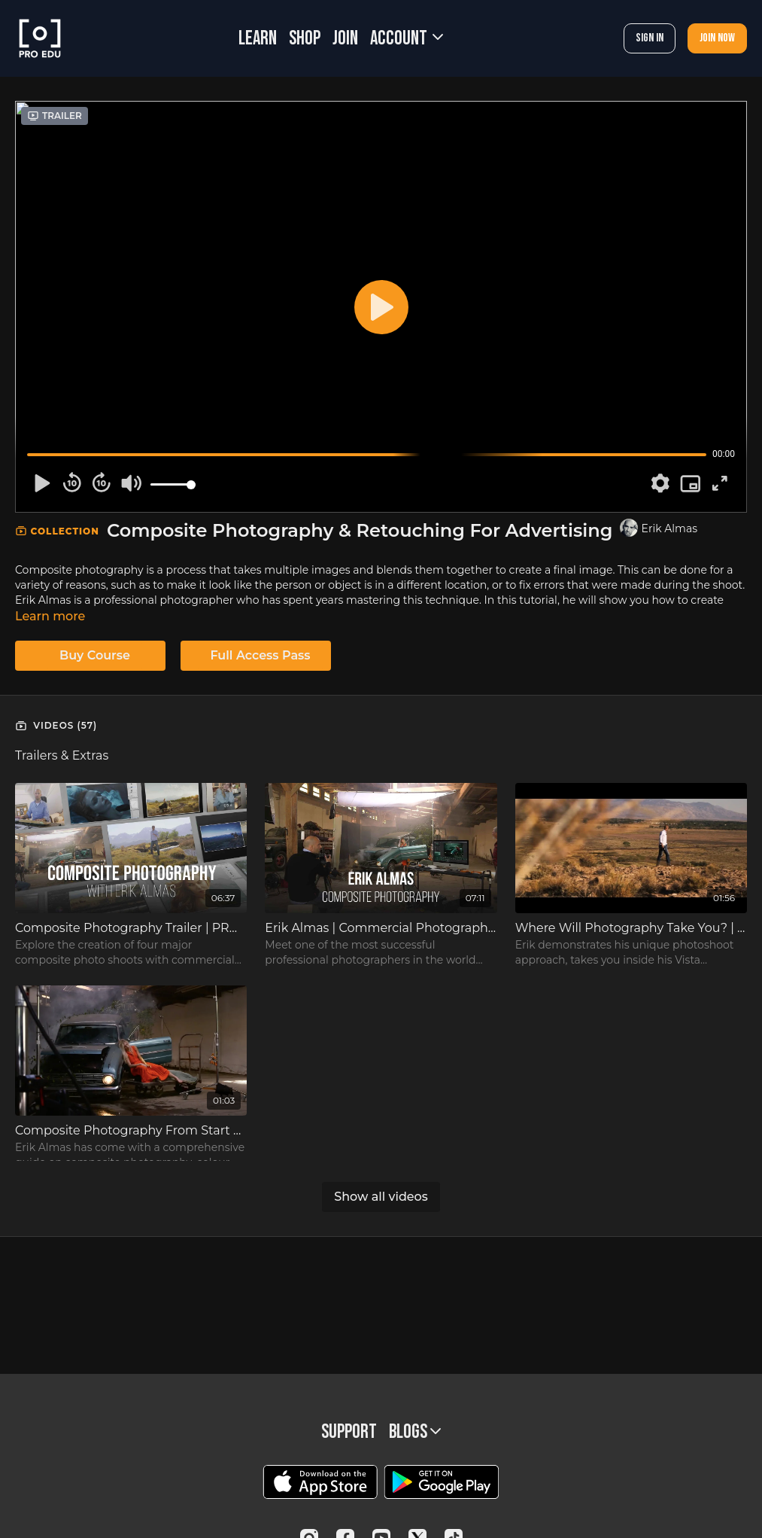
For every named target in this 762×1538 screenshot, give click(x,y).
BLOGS (415, 1432)
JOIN (345, 38)
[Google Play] (441, 1482)
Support (349, 1432)
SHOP (304, 38)
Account (406, 38)
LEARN (257, 38)
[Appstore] (320, 1482)
